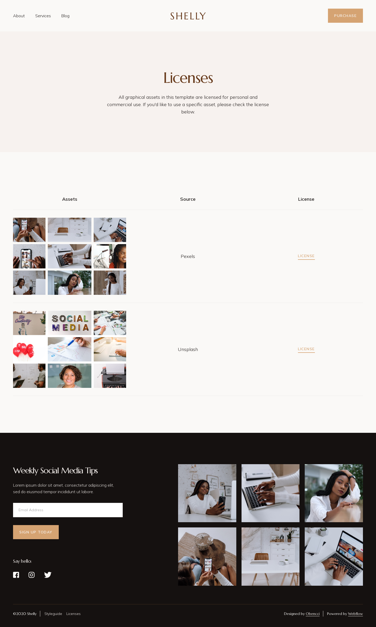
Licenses (73, 613)
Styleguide (53, 613)
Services (43, 15)
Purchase (345, 15)
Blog (65, 15)
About (19, 15)
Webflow (355, 613)
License (306, 256)
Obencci (313, 613)
